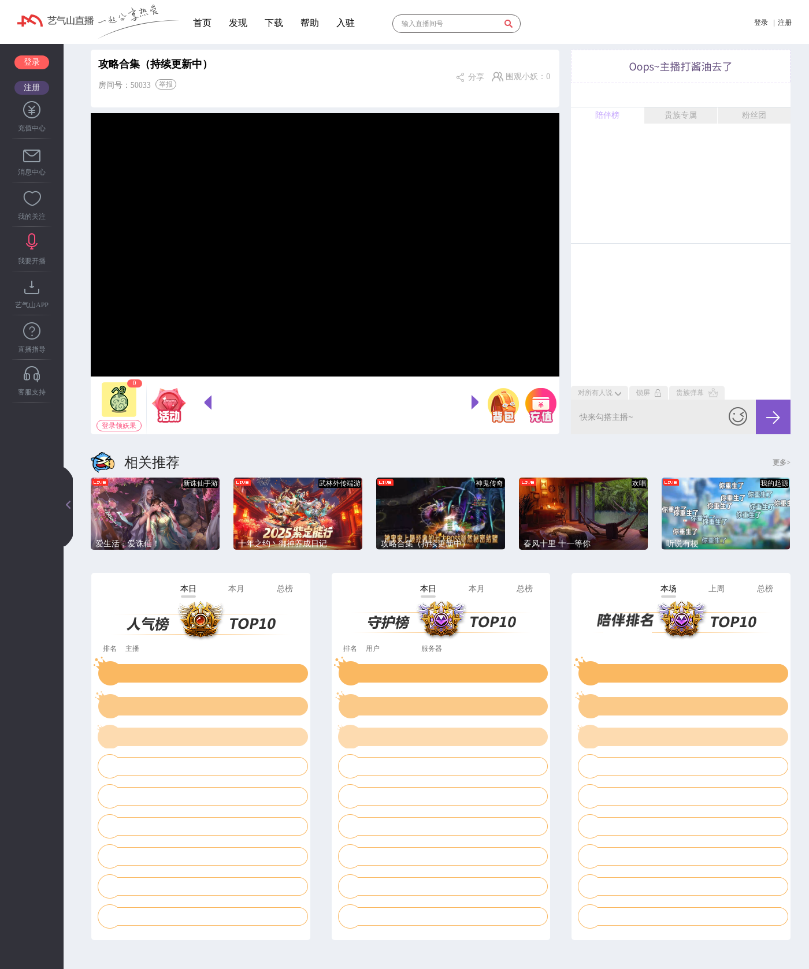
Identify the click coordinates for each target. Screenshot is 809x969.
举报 (166, 84)
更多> (782, 463)
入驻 (345, 23)
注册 (32, 87)
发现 (238, 23)
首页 (202, 23)
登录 (32, 62)
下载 (274, 23)
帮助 (309, 23)
